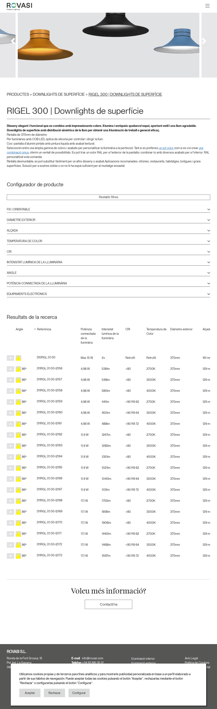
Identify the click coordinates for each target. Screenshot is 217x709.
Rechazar (55, 693)
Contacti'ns (108, 604)
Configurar (79, 693)
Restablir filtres (108, 197)
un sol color (166, 148)
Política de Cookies (197, 662)
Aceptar (30, 693)
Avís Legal (191, 658)
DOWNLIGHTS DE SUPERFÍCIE (59, 94)
